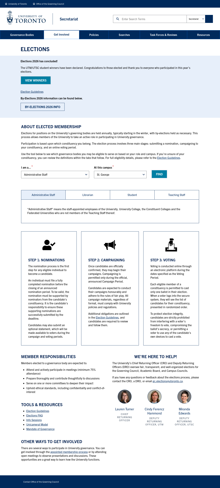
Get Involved (61, 34)
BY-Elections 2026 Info (42, 107)
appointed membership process (69, 451)
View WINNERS (36, 80)
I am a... (26, 167)
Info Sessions (34, 420)
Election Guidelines (32, 91)
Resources (203, 34)
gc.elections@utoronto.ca (168, 381)
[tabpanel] (110, 211)
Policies (94, 34)
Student (132, 194)
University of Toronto (17, 3)
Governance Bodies (22, 34)
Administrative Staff (43, 194)
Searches (124, 34)
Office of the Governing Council (50, 3)
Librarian (87, 194)
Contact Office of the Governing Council (41, 481)
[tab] (43, 194)
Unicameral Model (37, 424)
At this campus (103, 167)
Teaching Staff (176, 194)
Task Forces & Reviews (163, 34)
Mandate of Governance (40, 429)
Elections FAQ (34, 415)
